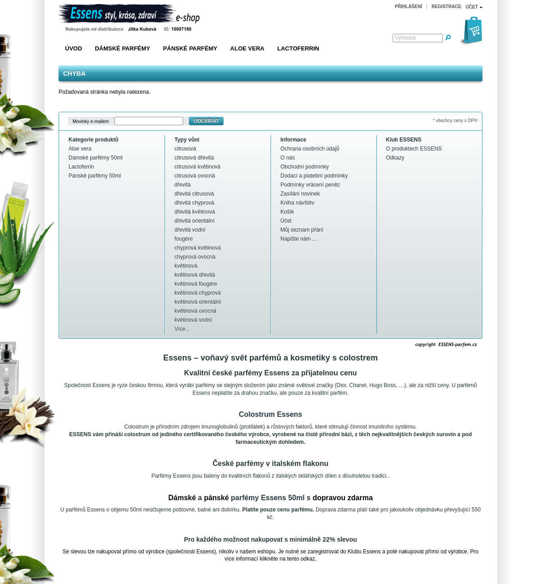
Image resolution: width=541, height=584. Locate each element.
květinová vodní (193, 320)
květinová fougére (195, 284)
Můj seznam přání (301, 230)
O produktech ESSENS (414, 149)
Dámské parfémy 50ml (96, 158)
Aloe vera (247, 48)
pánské (216, 498)
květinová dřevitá (194, 275)
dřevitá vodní (190, 230)
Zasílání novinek (300, 194)
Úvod (73, 48)
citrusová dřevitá (194, 158)
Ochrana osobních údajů (309, 149)
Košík (287, 212)
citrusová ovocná (194, 176)
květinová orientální (197, 302)
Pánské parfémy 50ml (95, 176)
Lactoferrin (298, 48)
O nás (287, 158)
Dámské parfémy (122, 48)
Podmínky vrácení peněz (310, 185)
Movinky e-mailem (91, 121)
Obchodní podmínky (304, 167)
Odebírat (206, 120)
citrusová (185, 149)
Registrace (446, 6)
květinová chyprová (197, 293)
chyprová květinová (197, 248)
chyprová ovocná (194, 257)
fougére (183, 239)
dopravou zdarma (342, 498)
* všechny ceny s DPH (455, 120)
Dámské (182, 498)
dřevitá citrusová (194, 194)
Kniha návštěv (297, 203)
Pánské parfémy (190, 48)
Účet (286, 221)
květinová (185, 266)
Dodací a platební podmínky (314, 176)
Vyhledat (405, 38)
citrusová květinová (197, 167)
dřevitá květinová (194, 212)
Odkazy (395, 158)
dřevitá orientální (194, 221)
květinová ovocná (195, 311)
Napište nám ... (298, 239)
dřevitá (182, 185)
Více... (182, 329)
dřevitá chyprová (194, 203)
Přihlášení (408, 6)
